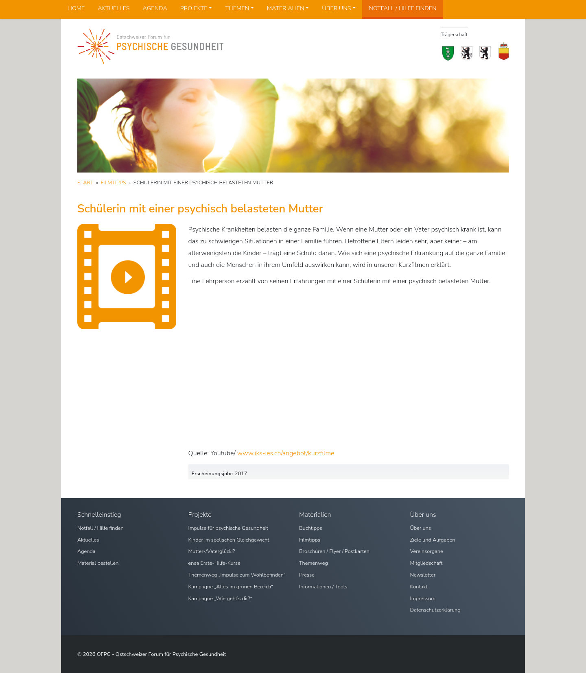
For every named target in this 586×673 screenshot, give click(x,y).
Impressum (423, 598)
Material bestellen (98, 563)
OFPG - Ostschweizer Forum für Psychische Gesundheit (161, 654)
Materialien (285, 8)
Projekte (194, 8)
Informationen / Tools (323, 586)
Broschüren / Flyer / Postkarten (334, 551)
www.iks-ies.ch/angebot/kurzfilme (286, 453)
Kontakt (419, 586)
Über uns (336, 8)
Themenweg (313, 563)
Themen (237, 8)
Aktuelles (113, 8)
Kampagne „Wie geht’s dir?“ (220, 598)
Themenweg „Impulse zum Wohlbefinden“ (237, 575)
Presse (307, 575)
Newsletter (423, 575)
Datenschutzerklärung (435, 610)
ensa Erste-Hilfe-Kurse (214, 563)
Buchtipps (310, 528)
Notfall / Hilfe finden (402, 8)
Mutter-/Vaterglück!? (211, 551)
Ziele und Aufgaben (432, 540)
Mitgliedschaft (426, 563)
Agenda (155, 8)
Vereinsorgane (426, 551)
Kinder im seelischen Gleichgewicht (228, 540)
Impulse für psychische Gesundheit (228, 528)
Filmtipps (309, 540)
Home (76, 8)
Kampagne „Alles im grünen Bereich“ (230, 586)
